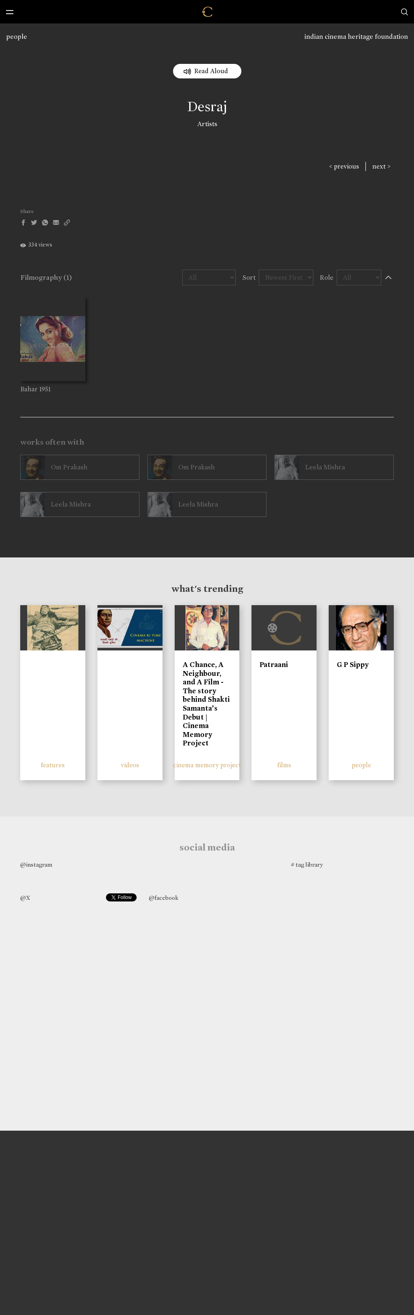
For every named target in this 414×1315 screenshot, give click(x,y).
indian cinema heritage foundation (356, 36)
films (284, 765)
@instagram (36, 864)
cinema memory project (207, 765)
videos (130, 765)
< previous (344, 166)
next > (381, 166)
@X (25, 897)
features (53, 765)
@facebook (163, 897)
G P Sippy (353, 664)
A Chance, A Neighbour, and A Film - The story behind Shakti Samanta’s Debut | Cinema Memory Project (206, 703)
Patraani (274, 664)
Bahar (29, 389)
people (16, 36)
